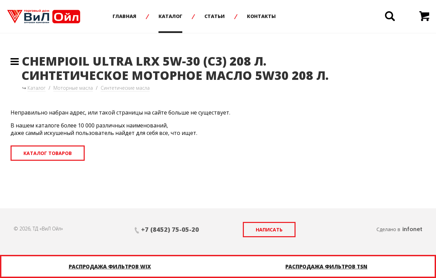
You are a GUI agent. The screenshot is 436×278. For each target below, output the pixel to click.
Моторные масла (73, 88)
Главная (124, 16)
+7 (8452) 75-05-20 (170, 229)
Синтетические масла (125, 88)
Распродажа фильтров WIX (110, 266)
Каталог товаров (47, 153)
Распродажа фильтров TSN (326, 266)
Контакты (261, 16)
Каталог (170, 16)
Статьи (214, 16)
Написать (269, 229)
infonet (412, 229)
